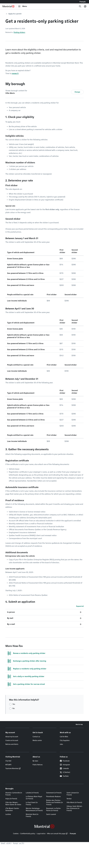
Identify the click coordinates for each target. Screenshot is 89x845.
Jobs (61, 744)
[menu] (22, 6)
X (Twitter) (65, 772)
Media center (37, 740)
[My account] (85, 6)
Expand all (80, 606)
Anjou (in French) (11, 798)
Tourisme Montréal (11, 768)
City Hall (8, 761)
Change (77, 92)
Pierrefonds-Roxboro (53, 796)
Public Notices (38, 765)
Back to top (79, 724)
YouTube (64, 776)
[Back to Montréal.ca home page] (8, 6)
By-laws (35, 761)
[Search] (80, 6)
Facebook (65, 761)
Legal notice (41, 833)
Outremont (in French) (53, 793)
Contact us (36, 736)
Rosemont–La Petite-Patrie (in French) (53, 809)
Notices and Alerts (11, 744)
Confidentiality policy (27, 833)
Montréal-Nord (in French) (32, 815)
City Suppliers (65, 740)
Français (83, 2)
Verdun (69, 798)
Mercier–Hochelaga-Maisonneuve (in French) (34, 809)
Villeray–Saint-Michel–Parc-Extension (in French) (75, 808)
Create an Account (11, 740)
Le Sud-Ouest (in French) (32, 803)
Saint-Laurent (51, 814)
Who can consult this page (56, 833)
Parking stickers (19, 32)
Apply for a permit (14, 14)
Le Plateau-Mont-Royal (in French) (34, 797)
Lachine (8, 814)
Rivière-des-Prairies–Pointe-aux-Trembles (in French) (54, 802)
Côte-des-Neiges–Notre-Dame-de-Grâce (13, 803)
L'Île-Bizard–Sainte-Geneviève (12, 809)
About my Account (11, 736)
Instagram (65, 765)
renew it (15, 73)
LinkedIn (64, 768)
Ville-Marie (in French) (74, 802)
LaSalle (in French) (32, 793)
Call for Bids (64, 736)
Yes (13, 704)
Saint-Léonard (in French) (73, 794)
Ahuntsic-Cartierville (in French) (13, 794)
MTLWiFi (8, 765)
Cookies (16, 833)
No (13, 708)
